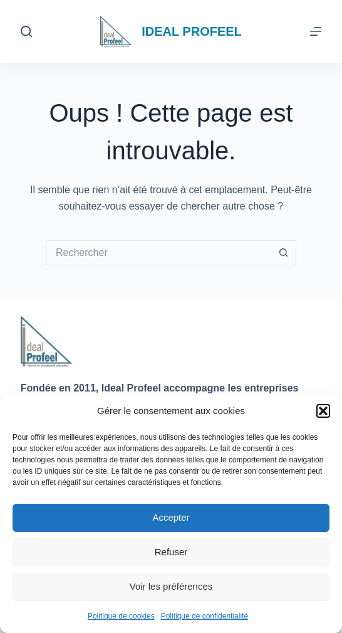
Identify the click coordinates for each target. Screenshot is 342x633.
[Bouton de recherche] (283, 252)
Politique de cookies (121, 616)
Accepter (170, 517)
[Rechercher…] (158, 252)
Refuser (171, 551)
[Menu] (315, 31)
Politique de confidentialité (204, 616)
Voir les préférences (171, 586)
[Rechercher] (26, 31)
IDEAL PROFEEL (192, 31)
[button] (323, 411)
